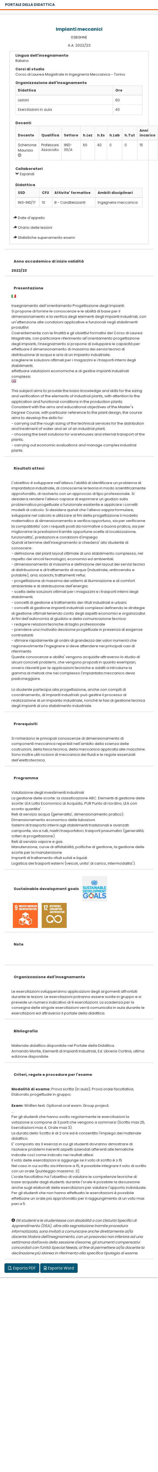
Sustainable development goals (46, 888)
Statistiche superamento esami (46, 237)
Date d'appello (31, 217)
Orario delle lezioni (35, 227)
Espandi (24, 174)
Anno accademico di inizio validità (49, 261)
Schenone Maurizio (27, 147)
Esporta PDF (22, 1268)
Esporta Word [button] (59, 1268)
